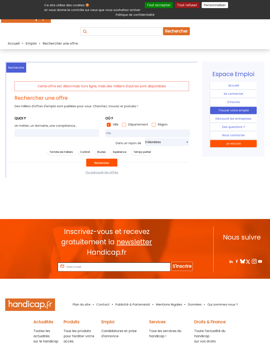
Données (195, 304)
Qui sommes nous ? (222, 304)
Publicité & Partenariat (132, 304)
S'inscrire (233, 102)
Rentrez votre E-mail (40, 266)
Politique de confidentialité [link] (135, 15)
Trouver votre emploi (233, 110)
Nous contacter (233, 135)
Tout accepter (159, 5)
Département (138, 124)
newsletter (134, 242)
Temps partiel (142, 152)
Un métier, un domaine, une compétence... (46, 126)
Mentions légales (169, 304)
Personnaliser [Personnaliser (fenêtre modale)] (215, 5)
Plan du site (82, 304)
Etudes (101, 152)
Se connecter (233, 94)
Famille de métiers (61, 152)
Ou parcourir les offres (102, 172)
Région (163, 124)
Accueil (233, 85)
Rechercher (176, 31)
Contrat (85, 152)
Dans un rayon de (128, 143)
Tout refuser (187, 5)
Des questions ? (233, 127)
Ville (115, 124)
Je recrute (233, 143)
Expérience (119, 152)
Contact (103, 304)
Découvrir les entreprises (233, 119)
